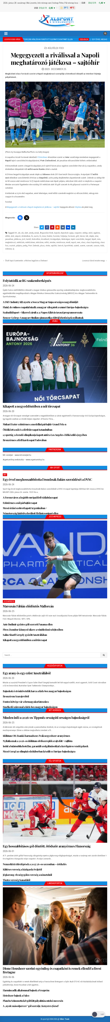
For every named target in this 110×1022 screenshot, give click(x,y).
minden (52, 242)
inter (96, 236)
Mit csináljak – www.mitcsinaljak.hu (17, 455)
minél (68, 242)
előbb (7, 236)
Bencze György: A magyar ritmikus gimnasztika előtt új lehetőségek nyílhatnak (43, 317)
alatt (26, 233)
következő (45, 239)
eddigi (85, 233)
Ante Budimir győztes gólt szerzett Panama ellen (28, 624)
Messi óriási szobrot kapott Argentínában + (25, 508)
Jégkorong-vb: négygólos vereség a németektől (27, 874)
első (12, 236)
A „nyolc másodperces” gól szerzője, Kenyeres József (30, 1006)
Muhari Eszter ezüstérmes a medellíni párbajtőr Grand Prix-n (34, 424)
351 (15, 233)
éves (44, 236)
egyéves (96, 233)
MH (5, 475)
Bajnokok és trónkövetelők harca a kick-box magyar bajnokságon (37, 691)
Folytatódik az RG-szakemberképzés (27, 280)
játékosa (17, 239)
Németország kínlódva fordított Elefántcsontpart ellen (30, 513)
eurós (36, 236)
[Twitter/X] (26, 217)
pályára (19, 245)
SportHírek (68, 245)
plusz (42, 245)
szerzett (89, 245)
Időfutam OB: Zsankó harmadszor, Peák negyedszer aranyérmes (36, 735)
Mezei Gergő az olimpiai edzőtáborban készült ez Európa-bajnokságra (39, 751)
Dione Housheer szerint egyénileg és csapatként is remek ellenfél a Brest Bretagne (52, 970)
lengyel (88, 239)
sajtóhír (54, 245)
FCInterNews (42, 157)
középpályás (55, 239)
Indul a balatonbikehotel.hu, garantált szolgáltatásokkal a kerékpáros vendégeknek (45, 746)
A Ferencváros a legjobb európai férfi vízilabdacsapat (30, 497)
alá (22, 233)
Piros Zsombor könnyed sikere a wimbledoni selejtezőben (33, 629)
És (32, 236)
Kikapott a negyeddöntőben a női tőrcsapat (31, 406)
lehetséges (65, 239)
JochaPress (9, 601)
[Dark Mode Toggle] (98, 1014)
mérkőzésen (30, 242)
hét (87, 236)
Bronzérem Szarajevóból (16, 696)
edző (91, 233)
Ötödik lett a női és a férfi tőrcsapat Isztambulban (27, 429)
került (28, 239)
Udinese (8, 249)
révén (48, 245)
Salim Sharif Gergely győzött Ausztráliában (25, 634)
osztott (12, 245)
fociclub (56, 236)
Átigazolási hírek (46, 233)
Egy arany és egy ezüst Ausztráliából (27, 673)
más (98, 239)
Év (40, 236)
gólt (77, 236)
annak (36, 233)
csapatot (78, 233)
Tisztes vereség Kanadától (16, 880)
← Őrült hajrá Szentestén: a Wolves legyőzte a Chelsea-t (25, 260)
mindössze (60, 242)
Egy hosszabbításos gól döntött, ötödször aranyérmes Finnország (47, 846)
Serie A (60, 245)
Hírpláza (78, 207)
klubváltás (36, 239)
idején (91, 236)
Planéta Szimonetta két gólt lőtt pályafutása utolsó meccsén (33, 1000)
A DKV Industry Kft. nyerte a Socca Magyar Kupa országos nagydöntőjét (40, 302)
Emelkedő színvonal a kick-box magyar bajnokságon (30, 707)
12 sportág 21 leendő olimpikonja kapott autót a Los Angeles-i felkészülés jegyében (45, 435)
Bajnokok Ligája (67, 233)
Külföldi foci (56, 48)
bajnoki (57, 233)
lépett (94, 239)
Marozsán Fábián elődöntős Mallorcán (28, 606)
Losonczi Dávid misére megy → (94, 260)
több (102, 245)
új (13, 249)
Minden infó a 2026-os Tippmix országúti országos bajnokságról (46, 717)
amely (31, 233)
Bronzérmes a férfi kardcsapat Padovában (25, 440)
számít (76, 245)
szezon (96, 245)
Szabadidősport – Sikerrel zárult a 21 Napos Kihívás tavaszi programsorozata (42, 312)
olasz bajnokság (92, 242)
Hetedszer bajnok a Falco (16, 995)
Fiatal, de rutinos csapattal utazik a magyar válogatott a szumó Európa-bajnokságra (45, 307)
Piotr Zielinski (33, 245)
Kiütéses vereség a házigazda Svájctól (22, 869)
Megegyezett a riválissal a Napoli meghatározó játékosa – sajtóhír (55, 58)
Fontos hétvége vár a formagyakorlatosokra (26, 701)
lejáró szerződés (77, 239)
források (71, 236)
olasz (83, 242)
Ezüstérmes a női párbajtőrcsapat (20, 502)
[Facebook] (20, 217)
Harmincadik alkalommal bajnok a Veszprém (26, 990)
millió (46, 242)
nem (78, 242)
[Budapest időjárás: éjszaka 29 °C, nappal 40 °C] (67, 8)
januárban (9, 239)
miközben (40, 242)
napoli (73, 242)
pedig (25, 245)
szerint (82, 245)
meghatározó (10, 242)
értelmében (25, 236)
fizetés (49, 236)
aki (19, 233)
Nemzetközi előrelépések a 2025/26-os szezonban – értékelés (34, 864)
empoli (18, 236)
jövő (23, 239)
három (82, 236)
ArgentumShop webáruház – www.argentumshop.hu (23, 459)
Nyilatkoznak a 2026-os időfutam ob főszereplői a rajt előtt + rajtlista (37, 741)
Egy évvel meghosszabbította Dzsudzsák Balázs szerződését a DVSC (47, 479)
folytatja (64, 236)
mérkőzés (20, 242)
